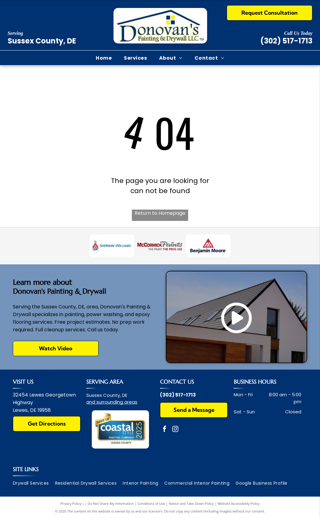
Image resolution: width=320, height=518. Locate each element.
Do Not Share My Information (111, 503)
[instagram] (175, 429)
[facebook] (164, 429)
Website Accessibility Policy (239, 503)
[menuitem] (104, 57)
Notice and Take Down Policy (191, 503)
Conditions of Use (151, 503)
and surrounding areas (111, 402)
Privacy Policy (70, 503)
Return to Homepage (160, 213)
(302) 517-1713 (286, 41)
